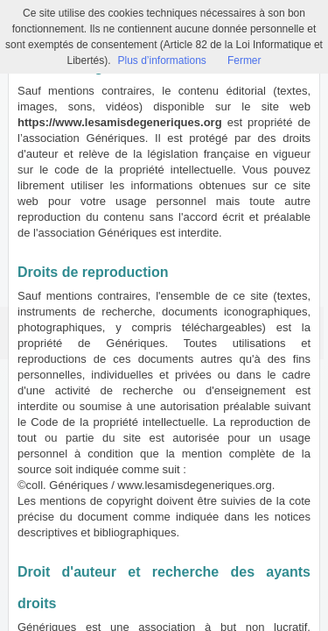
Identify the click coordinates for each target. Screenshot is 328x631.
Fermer (244, 60)
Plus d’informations (161, 60)
